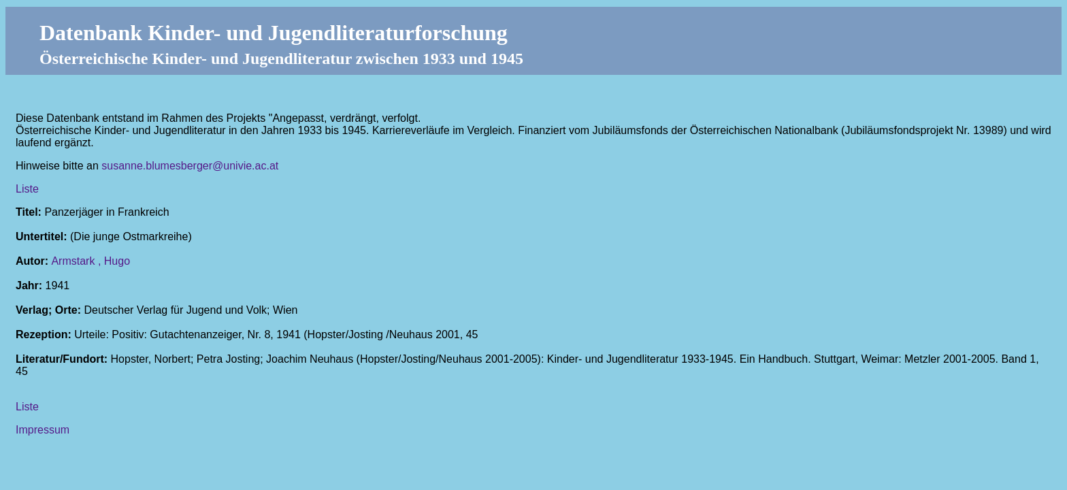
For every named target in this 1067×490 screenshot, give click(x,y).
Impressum (42, 430)
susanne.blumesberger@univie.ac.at (189, 166)
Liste (27, 189)
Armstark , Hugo (90, 261)
